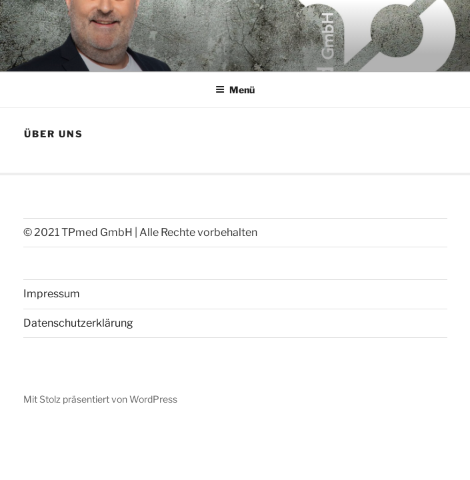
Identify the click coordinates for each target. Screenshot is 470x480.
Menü (235, 89)
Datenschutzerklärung (78, 323)
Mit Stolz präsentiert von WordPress (100, 399)
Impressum (51, 293)
